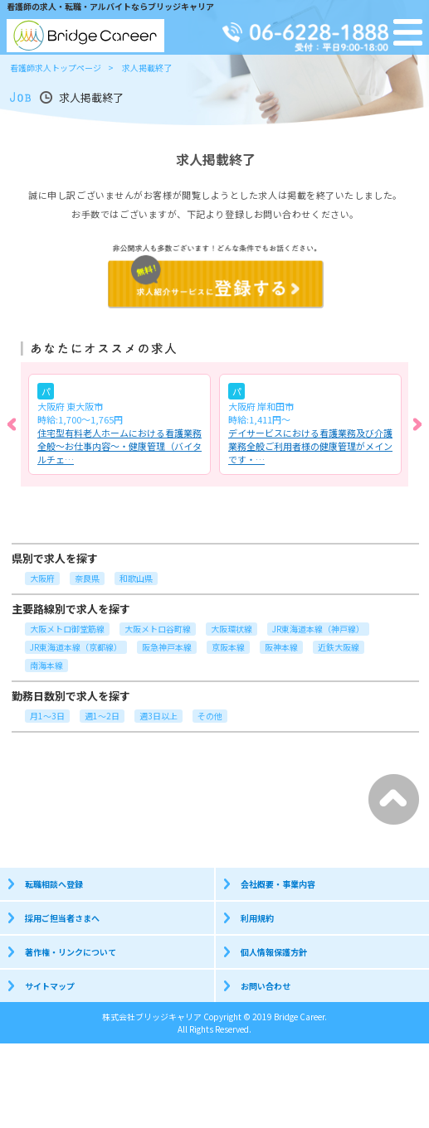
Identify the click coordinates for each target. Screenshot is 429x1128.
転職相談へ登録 (54, 884)
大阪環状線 (231, 628)
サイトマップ (50, 986)
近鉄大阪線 (338, 647)
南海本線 (46, 665)
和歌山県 (136, 578)
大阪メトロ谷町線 (157, 628)
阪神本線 (281, 647)
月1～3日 (47, 715)
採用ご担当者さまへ (62, 918)
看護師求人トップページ (55, 67)
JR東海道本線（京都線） (76, 647)
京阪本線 (228, 647)
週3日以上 (158, 715)
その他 (209, 715)
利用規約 (257, 918)
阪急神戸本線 (167, 647)
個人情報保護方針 (274, 952)
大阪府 (42, 578)
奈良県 (87, 578)
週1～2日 (102, 715)
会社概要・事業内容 (278, 884)
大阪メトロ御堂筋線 (67, 628)
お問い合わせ (265, 986)
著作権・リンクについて (70, 952)
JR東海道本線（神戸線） (318, 628)
